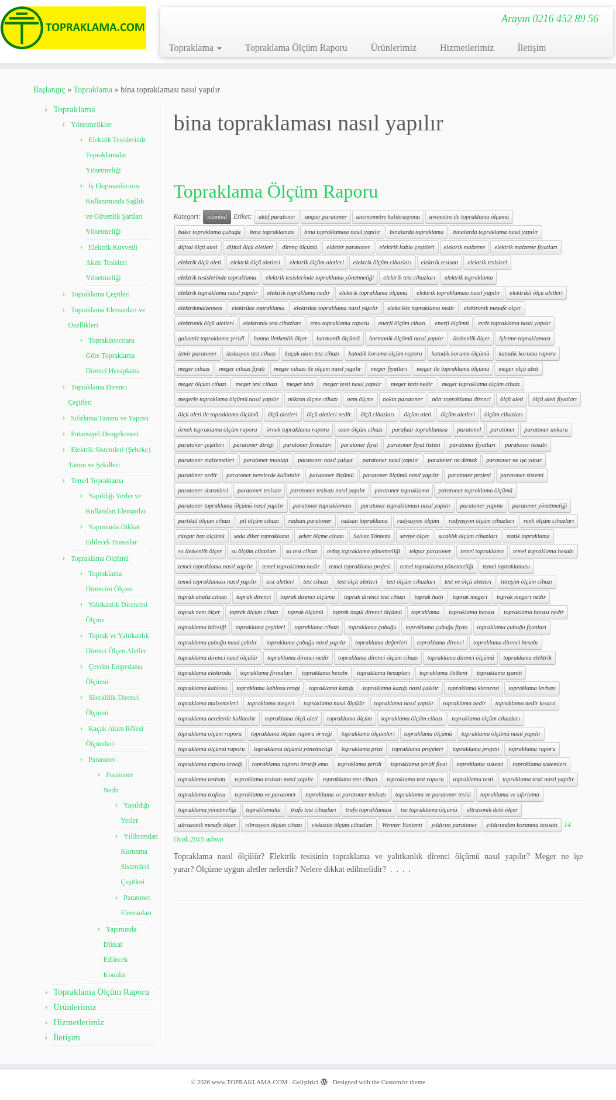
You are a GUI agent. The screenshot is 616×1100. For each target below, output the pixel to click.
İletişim (531, 48)
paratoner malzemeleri (206, 460)
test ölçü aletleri (357, 581)
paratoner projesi (469, 475)
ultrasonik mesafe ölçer (207, 825)
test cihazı (316, 581)
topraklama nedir (464, 703)
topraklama (425, 612)
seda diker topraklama (262, 536)
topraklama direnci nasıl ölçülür (218, 657)
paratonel (469, 429)
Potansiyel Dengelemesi (105, 434)
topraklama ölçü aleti (291, 718)
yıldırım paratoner (454, 825)
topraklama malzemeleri (208, 703)
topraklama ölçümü (428, 733)
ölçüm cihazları (503, 414)
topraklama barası (471, 612)
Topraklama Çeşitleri (100, 294)
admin (214, 839)
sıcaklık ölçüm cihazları (468, 536)
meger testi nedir (411, 384)
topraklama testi (473, 779)
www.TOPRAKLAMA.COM (250, 1081)
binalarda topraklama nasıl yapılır (495, 232)
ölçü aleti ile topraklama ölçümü (218, 414)
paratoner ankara (545, 429)
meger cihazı (194, 368)
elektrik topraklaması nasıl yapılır (458, 292)
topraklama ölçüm (349, 718)
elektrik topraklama (469, 277)
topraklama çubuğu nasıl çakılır (217, 642)
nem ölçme (360, 399)
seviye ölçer (414, 536)
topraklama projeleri (417, 749)
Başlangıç (49, 89)
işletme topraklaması (524, 338)
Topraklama (195, 48)
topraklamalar (264, 809)
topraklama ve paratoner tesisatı (345, 794)
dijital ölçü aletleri (250, 247)
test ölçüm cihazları (411, 581)
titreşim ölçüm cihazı (526, 581)
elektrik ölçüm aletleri (317, 262)
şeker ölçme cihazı (321, 536)
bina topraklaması (272, 232)
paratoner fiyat (359, 445)
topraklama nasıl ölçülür (334, 703)
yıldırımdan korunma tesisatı (522, 825)
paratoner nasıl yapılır (391, 460)
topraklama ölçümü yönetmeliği (293, 749)
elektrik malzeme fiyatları (525, 247)
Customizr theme (403, 1081)
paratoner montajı (265, 460)
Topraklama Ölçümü (100, 558)
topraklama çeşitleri (260, 627)
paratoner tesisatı (259, 490)
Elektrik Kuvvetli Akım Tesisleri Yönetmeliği (111, 262)
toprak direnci (253, 597)
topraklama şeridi (359, 764)
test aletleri (280, 581)
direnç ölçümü (299, 247)
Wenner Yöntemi (402, 825)
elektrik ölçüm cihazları (382, 262)
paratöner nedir (198, 475)
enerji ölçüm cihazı (401, 323)
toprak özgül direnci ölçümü (367, 612)
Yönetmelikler (91, 124)
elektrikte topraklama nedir (421, 308)
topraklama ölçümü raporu (211, 749)
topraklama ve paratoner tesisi (433, 794)
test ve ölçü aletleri (468, 581)
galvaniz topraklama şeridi (211, 338)
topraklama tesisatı (202, 779)
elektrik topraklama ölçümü (373, 292)
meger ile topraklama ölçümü (453, 368)
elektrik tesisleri (487, 262)
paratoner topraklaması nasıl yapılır (406, 505)
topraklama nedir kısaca (525, 703)
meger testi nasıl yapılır (352, 384)
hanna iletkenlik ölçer (281, 338)
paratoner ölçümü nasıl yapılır (401, 475)
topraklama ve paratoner (265, 794)
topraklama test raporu (415, 779)
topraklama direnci (440, 642)
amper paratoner (325, 216)
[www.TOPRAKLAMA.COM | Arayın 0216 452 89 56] (72, 28)
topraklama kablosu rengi (268, 688)
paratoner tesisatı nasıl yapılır (327, 490)
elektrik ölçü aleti (199, 262)
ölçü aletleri (283, 414)
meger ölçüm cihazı (202, 384)
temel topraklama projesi (360, 566)
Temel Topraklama (97, 481)
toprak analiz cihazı (202, 597)
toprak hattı (429, 597)
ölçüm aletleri (458, 414)
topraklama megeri (270, 703)
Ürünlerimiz (394, 48)
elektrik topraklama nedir (298, 292)
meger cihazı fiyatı (241, 368)
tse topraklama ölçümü (429, 809)
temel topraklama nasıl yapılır (215, 566)
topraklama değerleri (381, 642)
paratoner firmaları (307, 445)
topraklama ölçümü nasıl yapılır (501, 733)
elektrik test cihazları (409, 277)
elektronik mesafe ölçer (492, 308)
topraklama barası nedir (534, 612)
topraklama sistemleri (540, 764)
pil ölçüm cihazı (259, 521)
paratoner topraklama (401, 490)
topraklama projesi (476, 749)
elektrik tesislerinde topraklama (217, 277)
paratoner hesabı (526, 445)
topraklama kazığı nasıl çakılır (400, 688)
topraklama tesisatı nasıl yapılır (274, 779)
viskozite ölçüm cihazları (341, 825)
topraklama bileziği (202, 627)
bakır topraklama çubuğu (209, 232)
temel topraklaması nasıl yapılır (217, 581)
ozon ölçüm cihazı (360, 429)
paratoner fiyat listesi (413, 445)
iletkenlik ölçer (471, 338)
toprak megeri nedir (521, 597)
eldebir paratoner (348, 247)
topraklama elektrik (527, 657)
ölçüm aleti (417, 414)
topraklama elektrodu (204, 673)
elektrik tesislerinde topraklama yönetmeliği (320, 277)
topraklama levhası (532, 688)
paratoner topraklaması (322, 505)
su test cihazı (302, 551)
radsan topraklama (364, 521)
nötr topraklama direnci (461, 399)
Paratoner (101, 760)
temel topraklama (482, 551)
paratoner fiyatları (472, 445)
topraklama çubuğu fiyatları (511, 627)
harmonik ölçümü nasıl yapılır (406, 338)
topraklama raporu (531, 749)
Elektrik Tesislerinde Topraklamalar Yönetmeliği (116, 155)
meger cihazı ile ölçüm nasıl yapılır (318, 368)
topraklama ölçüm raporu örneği (291, 733)
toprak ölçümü (306, 612)
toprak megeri (470, 597)
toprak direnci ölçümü (307, 597)
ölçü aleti (511, 399)
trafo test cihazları (313, 809)
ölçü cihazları (377, 414)
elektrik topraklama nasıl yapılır (218, 292)
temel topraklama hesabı (543, 551)
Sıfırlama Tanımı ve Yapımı (110, 418)
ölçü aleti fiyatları (554, 399)
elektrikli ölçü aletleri (536, 292)
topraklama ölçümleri (368, 733)
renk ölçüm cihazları (549, 521)
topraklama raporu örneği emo (290, 764)
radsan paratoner (310, 521)
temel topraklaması (506, 566)
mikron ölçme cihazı (313, 399)
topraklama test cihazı (350, 779)
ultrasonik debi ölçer (492, 809)
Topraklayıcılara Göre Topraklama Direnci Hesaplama (113, 355)
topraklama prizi (362, 749)
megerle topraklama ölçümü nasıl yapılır (228, 399)
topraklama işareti (499, 673)
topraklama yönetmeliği (207, 809)
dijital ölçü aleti (198, 247)
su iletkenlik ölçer (200, 551)
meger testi (300, 384)
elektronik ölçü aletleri (206, 323)
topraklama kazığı (331, 688)
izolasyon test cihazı (251, 353)
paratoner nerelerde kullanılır (263, 475)
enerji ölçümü (452, 323)
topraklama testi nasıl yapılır (538, 779)
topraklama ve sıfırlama (509, 794)
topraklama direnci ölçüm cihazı (378, 657)
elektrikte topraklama (258, 308)
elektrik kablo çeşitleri (407, 247)
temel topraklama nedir (291, 566)
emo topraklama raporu (340, 323)
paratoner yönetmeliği (539, 505)
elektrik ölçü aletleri (255, 262)
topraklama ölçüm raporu (210, 733)
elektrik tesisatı (440, 262)
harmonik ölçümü (338, 338)
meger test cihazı (256, 384)
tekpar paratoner (430, 551)
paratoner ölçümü (331, 475)
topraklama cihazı (316, 627)
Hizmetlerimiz (467, 48)
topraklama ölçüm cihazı (411, 718)
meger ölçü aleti (518, 368)
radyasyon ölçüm (418, 521)
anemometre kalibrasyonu (388, 216)
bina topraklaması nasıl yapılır (342, 232)
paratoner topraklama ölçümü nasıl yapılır (231, 505)
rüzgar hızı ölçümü (201, 536)
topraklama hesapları (383, 673)
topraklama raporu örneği (210, 764)
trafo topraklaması (368, 809)
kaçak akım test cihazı (312, 353)
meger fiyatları (389, 368)
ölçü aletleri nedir (329, 414)
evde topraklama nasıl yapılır (514, 323)
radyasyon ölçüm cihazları (481, 521)
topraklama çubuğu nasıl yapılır (306, 642)
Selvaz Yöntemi (372, 536)
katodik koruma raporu (527, 353)
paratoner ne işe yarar (514, 460)
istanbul (217, 216)
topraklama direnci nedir (298, 657)
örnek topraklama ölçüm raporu (217, 429)
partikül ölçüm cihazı (204, 521)
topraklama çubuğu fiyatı (436, 627)
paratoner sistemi (521, 475)
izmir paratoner (197, 353)
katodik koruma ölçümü (460, 353)
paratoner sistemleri (203, 490)
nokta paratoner (403, 399)
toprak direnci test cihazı (374, 597)
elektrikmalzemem (200, 308)
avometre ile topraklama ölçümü (469, 216)
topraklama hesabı (324, 673)
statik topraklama (528, 536)
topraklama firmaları (266, 673)
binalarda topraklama (416, 232)
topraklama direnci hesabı (505, 642)
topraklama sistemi (479, 764)
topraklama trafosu (202, 794)
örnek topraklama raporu (298, 429)
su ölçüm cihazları (254, 551)
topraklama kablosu (203, 688)
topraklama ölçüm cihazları (486, 718)
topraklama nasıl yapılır (404, 703)
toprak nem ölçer (199, 612)
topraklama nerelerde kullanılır (217, 718)
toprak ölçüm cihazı (253, 612)
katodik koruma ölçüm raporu (385, 353)
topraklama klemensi (474, 688)
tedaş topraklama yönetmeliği (363, 551)
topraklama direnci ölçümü (460, 657)
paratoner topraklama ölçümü (475, 490)
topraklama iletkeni (443, 673)
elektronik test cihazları (272, 323)
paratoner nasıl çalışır (325, 460)
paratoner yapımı (481, 505)
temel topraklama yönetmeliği (436, 566)
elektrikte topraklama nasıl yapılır (336, 308)
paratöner (502, 429)
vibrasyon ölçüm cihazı (273, 825)
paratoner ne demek (452, 460)
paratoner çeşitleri (201, 445)
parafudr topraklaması (420, 429)
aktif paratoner (277, 216)
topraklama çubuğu (372, 627)
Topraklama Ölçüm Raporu (296, 48)
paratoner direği (253, 445)
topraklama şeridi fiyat (419, 764)
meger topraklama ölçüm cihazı (480, 384)
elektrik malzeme (465, 247)
